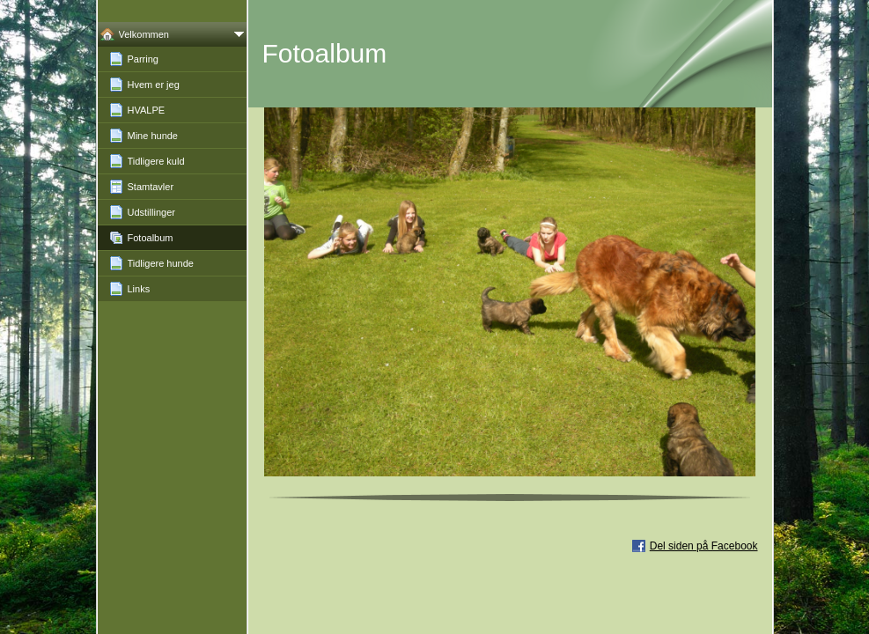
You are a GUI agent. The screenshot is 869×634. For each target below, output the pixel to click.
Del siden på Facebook (704, 546)
